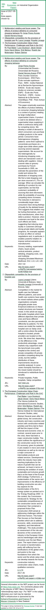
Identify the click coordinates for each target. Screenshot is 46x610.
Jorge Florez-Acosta (31, 33)
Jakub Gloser (36, 48)
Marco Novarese (26, 589)
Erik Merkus (26, 50)
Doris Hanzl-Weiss (12, 50)
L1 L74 (20, 570)
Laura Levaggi (24, 40)
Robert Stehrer (21, 53)
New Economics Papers (11, 5)
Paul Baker (11, 48)
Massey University (8, 601)
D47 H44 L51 (23, 383)
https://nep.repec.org (11, 587)
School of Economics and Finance (15, 599)
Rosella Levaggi (37, 40)
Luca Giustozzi (23, 48)
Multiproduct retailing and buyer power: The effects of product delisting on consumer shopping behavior (22, 30)
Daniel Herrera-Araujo (14, 36)
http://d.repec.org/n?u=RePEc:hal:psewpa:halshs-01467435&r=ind (30, 269)
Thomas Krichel (29, 606)
